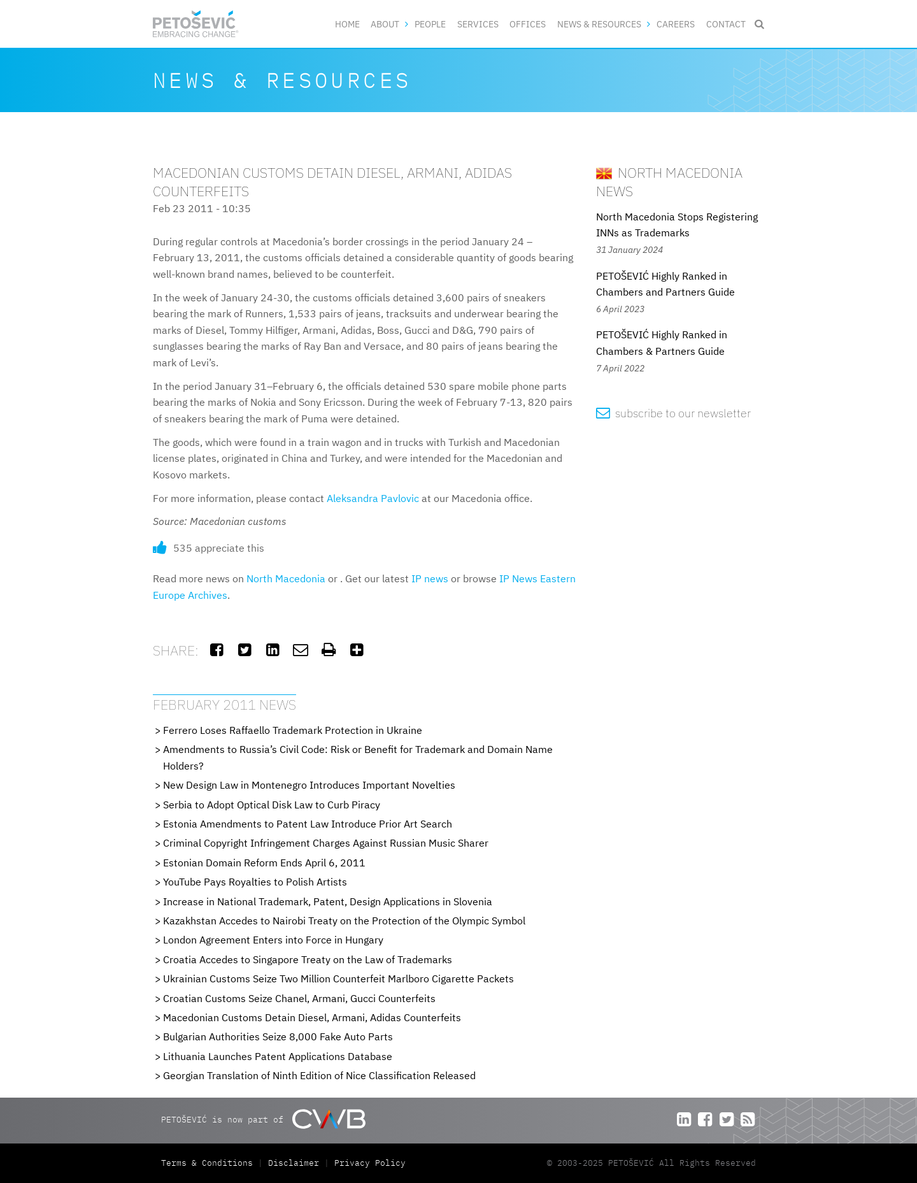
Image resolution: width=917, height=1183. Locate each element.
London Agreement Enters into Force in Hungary (273, 939)
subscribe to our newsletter (673, 413)
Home (347, 24)
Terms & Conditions (209, 1163)
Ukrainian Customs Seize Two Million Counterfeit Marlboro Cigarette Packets (338, 978)
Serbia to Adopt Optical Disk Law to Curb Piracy (271, 804)
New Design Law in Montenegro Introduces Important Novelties (309, 784)
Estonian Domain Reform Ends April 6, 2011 (264, 862)
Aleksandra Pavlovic (373, 498)
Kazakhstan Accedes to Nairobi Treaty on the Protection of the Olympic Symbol (344, 920)
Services (478, 24)
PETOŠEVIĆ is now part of (263, 1119)
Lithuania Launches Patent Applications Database (277, 1056)
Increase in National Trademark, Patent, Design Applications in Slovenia (327, 901)
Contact (726, 24)
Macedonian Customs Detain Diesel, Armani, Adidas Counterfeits (312, 1017)
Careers (676, 24)
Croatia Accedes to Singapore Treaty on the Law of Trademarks (307, 959)
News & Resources (599, 24)
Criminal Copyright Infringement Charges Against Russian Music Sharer (325, 842)
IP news (429, 578)
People (430, 24)
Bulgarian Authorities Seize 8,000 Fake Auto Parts (278, 1036)
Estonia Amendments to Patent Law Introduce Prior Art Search (307, 823)
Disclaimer (293, 1163)
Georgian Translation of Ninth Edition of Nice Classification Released (319, 1075)
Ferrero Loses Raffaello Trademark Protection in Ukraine (292, 730)
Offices (527, 24)
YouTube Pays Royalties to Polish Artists (255, 881)
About (385, 24)
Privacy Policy (370, 1163)
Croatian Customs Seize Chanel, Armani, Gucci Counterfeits (299, 998)
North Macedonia (285, 578)
